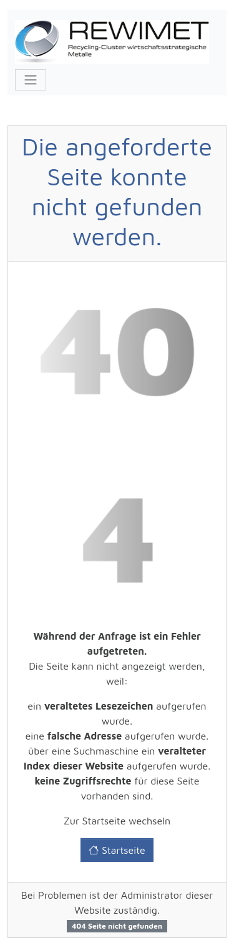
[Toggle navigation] (30, 79)
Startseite (117, 850)
